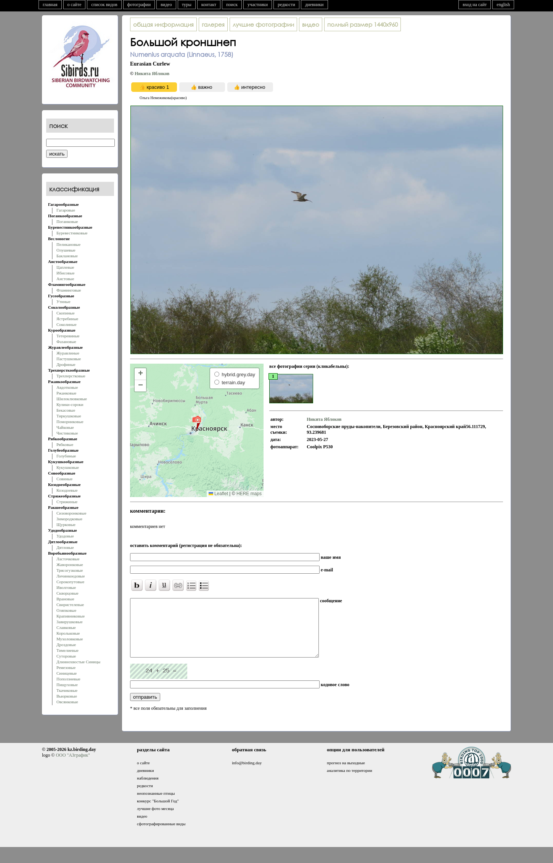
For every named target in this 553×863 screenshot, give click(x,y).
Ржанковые (66, 393)
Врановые (65, 599)
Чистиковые (67, 433)
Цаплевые (65, 267)
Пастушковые (68, 358)
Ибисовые (65, 273)
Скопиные (65, 313)
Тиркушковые (68, 416)
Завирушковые (69, 621)
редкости (286, 4)
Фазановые (66, 341)
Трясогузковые (69, 570)
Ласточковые (67, 559)
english (503, 4)
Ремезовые (66, 667)
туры (186, 4)
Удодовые (65, 536)
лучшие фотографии (263, 24)
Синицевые (66, 673)
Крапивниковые (70, 616)
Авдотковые (67, 387)
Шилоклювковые (71, 398)
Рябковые (64, 444)
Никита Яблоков (152, 73)
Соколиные (66, 324)
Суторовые (66, 656)
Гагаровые (65, 210)
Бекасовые (65, 410)
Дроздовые (66, 644)
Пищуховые (67, 684)
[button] (196, 422)
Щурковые (66, 524)
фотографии (139, 4)
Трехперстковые (70, 376)
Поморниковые (70, 421)
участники (258, 4)
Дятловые (65, 547)
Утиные (63, 301)
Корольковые (68, 633)
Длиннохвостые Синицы (78, 661)
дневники (314, 4)
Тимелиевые (67, 650)
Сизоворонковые (71, 513)
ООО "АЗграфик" (73, 766)
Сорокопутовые (70, 581)
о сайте (75, 4)
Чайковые (65, 427)
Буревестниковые (71, 233)
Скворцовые (67, 593)
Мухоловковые (69, 639)
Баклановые (67, 255)
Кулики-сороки (69, 404)
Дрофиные (66, 364)
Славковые (66, 627)
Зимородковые (69, 519)
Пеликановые (68, 244)
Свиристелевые (70, 604)
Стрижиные (66, 501)
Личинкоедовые (70, 576)
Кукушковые (67, 467)
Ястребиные (67, 318)
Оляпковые (66, 610)
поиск (232, 4)
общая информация (163, 24)
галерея (213, 24)
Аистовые (65, 278)
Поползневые (68, 679)
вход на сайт (475, 4)
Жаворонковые (69, 564)
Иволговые (66, 587)
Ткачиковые (66, 690)
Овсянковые (67, 701)
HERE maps (249, 493)
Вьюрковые (66, 696)
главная (50, 4)
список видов (104, 4)
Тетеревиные (68, 336)
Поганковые (67, 221)
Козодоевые (66, 490)
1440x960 (362, 24)
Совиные (64, 478)
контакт (208, 4)
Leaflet (218, 493)
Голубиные (66, 456)
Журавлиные (67, 353)
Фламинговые (68, 290)
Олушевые (66, 250)
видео (166, 4)
